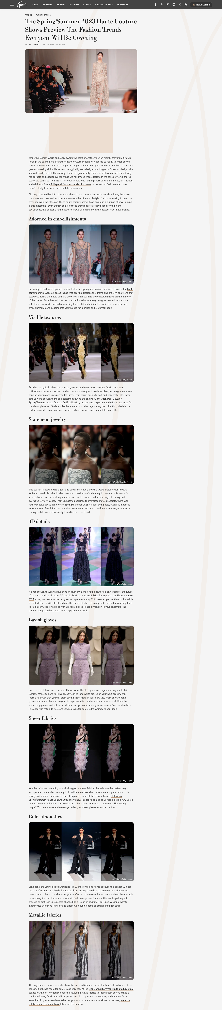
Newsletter (201, 4)
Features (122, 4)
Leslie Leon (33, 44)
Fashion (74, 4)
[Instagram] (173, 6)
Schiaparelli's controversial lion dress (70, 184)
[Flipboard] (167, 6)
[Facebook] (155, 6)
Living (87, 4)
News (35, 4)
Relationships (104, 4)
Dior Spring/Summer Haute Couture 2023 (111, 989)
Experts (48, 4)
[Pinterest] (161, 6)
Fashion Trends (43, 15)
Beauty (61, 4)
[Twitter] (179, 6)
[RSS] (185, 6)
